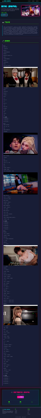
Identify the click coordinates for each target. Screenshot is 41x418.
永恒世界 (29, 410)
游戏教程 (16, 411)
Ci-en (28, 411)
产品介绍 (16, 410)
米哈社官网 (29, 414)
